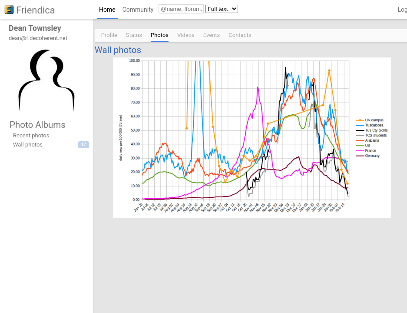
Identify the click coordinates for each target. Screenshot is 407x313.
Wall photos (118, 50)
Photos (160, 35)
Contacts (239, 35)
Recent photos (31, 135)
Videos (186, 35)
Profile (109, 35)
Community (138, 9)
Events (211, 35)
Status (134, 35)
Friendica (35, 10)
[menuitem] (107, 11)
